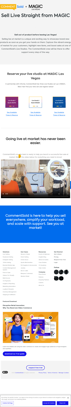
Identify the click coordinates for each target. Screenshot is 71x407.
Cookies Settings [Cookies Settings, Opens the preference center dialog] (7, 403)
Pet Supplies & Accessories (29, 265)
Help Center (42, 268)
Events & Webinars (44, 254)
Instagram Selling (8, 259)
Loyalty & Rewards (8, 289)
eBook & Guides (43, 259)
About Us (41, 285)
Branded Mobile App (9, 265)
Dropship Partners (44, 280)
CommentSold (19, 372)
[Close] (68, 398)
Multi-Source (6, 278)
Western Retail (25, 276)
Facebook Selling (8, 257)
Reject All (62, 403)
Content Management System (9, 269)
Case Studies (43, 262)
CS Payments (7, 281)
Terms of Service (53, 372)
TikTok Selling (7, 262)
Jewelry (23, 268)
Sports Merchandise (26, 262)
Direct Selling (24, 257)
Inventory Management (9, 292)
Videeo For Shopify (8, 275)
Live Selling (6, 254)
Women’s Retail (25, 254)
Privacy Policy (43, 372)
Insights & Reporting (9, 283)
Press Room (42, 274)
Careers (41, 282)
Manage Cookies (63, 372)
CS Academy (42, 265)
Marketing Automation (9, 286)
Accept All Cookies (49, 403)
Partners (41, 277)
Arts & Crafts (24, 270)
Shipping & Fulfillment (9, 294)
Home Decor (24, 259)
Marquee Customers (27, 273)
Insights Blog (42, 257)
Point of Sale (6, 272)
